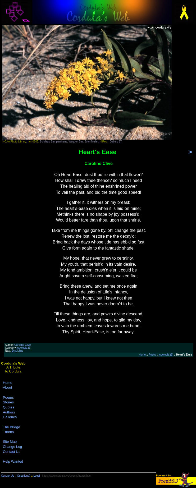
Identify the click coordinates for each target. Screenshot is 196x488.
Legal (36, 475)
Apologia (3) (24, 347)
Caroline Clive (22, 344)
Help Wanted (13, 461)
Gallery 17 (116, 141)
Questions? (24, 475)
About (7, 387)
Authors (9, 412)
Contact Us (11, 452)
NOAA (6, 141)
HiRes (103, 141)
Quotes (8, 407)
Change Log (12, 447)
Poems (8, 397)
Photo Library (18, 141)
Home (142, 354)
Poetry (152, 354)
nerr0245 (33, 141)
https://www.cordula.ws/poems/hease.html (66, 475)
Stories (8, 402)
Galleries (10, 417)
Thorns (8, 432)
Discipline (17, 350)
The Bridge (11, 427)
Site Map (10, 442)
